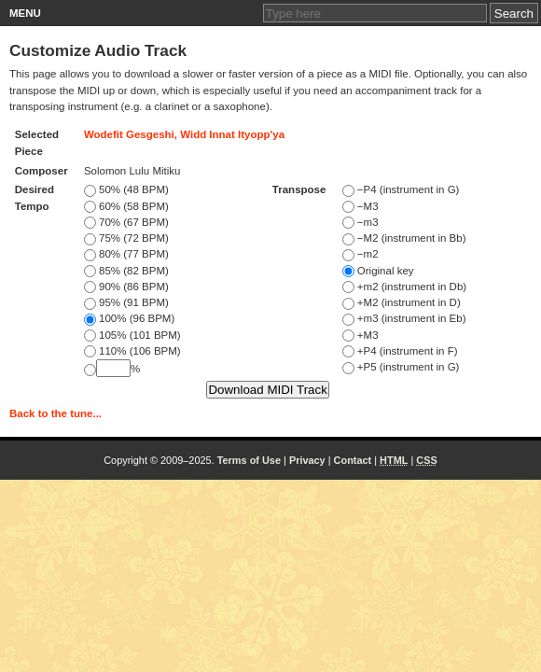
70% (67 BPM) (126, 222)
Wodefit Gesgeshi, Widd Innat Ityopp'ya (184, 134)
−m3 (360, 222)
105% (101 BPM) (132, 335)
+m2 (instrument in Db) (404, 286)
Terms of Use (249, 460)
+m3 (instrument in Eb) (404, 318)
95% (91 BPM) (126, 302)
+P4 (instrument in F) (400, 351)
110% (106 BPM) (132, 351)
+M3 (360, 335)
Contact (353, 460)
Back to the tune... (55, 413)
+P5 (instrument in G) (401, 366)
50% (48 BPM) (126, 189)
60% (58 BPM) (126, 206)
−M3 (360, 206)
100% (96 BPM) (129, 318)
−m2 (360, 253)
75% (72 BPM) (126, 238)
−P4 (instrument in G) (401, 189)
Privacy (307, 460)
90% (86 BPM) (126, 286)
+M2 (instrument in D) (401, 302)
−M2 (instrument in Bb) (404, 238)
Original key (378, 270)
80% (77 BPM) (126, 253)
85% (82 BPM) (126, 270)
